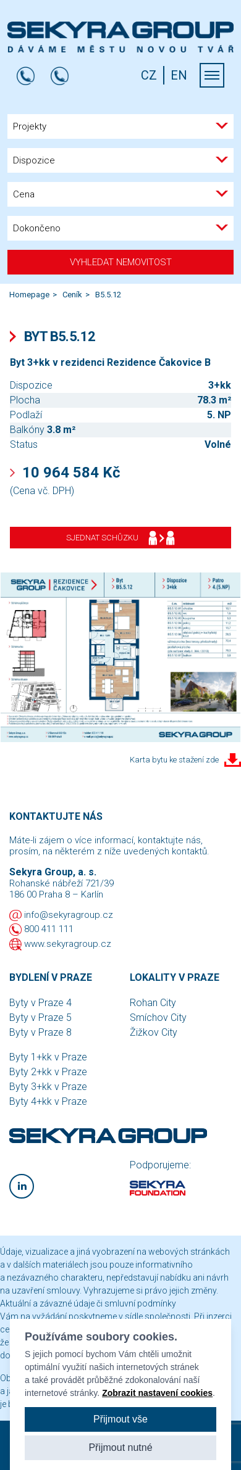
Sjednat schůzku (120, 538)
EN (179, 75)
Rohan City (153, 1003)
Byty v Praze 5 (40, 1017)
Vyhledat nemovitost (121, 262)
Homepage (29, 294)
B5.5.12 (108, 294)
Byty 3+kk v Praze (48, 1086)
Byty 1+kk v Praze (48, 1057)
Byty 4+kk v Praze (48, 1101)
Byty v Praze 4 (40, 1003)
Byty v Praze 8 (40, 1032)
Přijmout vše (120, 1419)
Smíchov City (158, 1017)
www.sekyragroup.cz (67, 943)
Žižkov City (153, 1032)
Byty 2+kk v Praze (48, 1072)
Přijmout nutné (120, 1447)
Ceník (72, 294)
